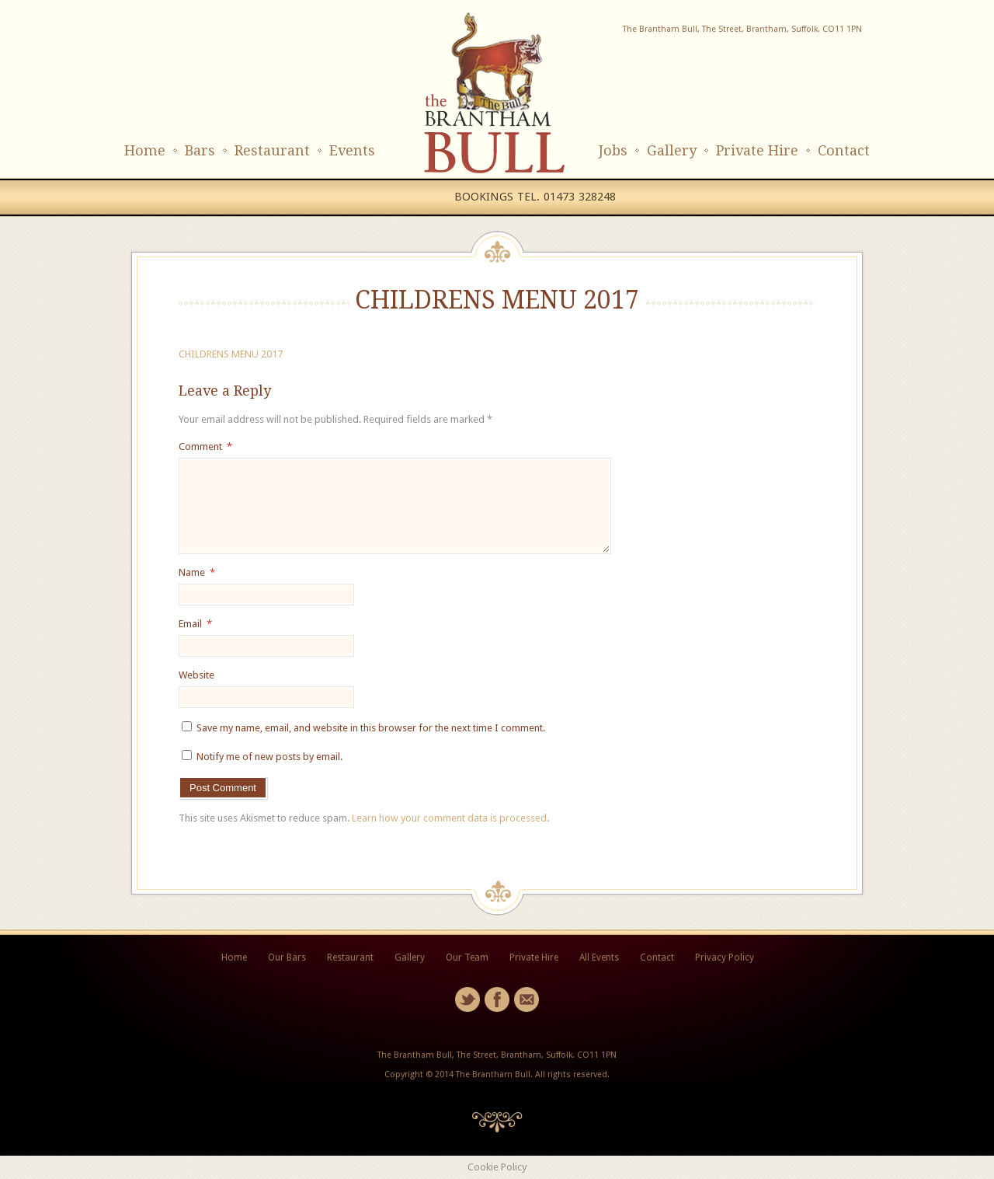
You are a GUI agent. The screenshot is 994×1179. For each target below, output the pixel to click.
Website (196, 675)
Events (352, 150)
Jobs (613, 150)
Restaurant (272, 150)
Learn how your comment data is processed (449, 818)
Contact (844, 150)
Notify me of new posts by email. (269, 756)
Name (197, 572)
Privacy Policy (724, 957)
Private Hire (757, 150)
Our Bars (287, 957)
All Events (599, 957)
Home (144, 150)
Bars (200, 150)
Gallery (672, 150)
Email (195, 624)
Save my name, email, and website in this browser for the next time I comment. (370, 728)
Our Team (467, 957)
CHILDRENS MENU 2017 (231, 354)
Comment (205, 446)
